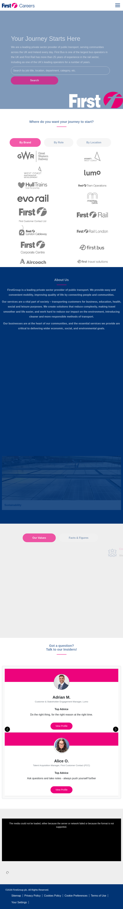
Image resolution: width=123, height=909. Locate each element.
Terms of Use (98, 895)
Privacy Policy (32, 895)
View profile (62, 726)
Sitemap (16, 895)
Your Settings (19, 902)
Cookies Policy (52, 895)
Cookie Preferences (76, 895)
